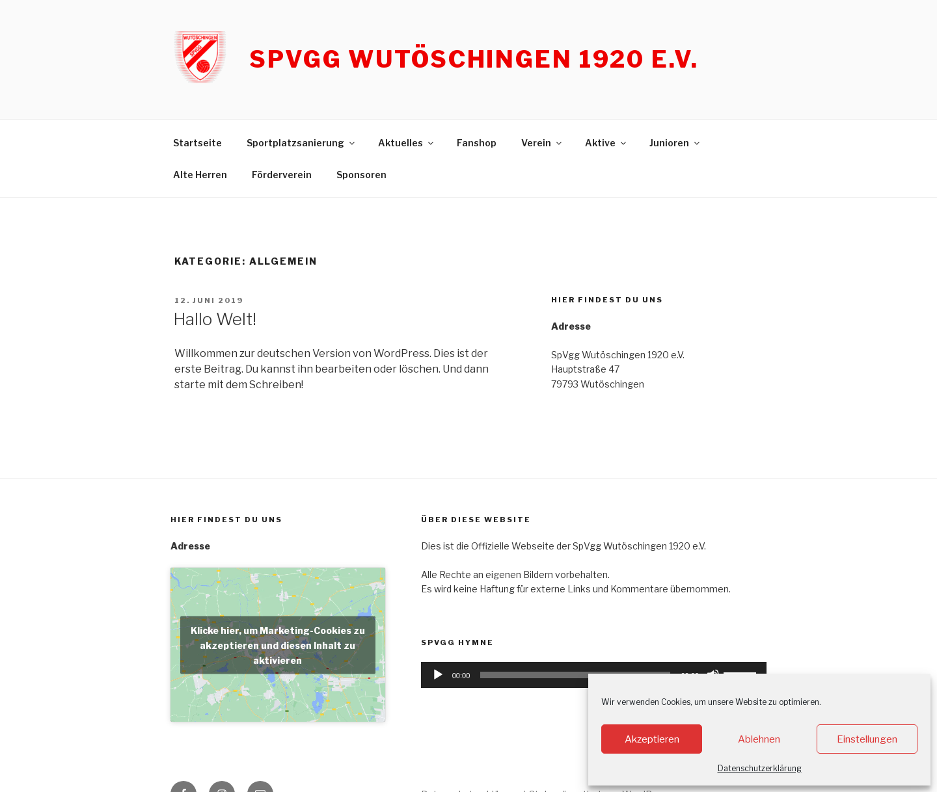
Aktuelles (406, 142)
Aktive (606, 142)
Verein (542, 142)
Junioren (675, 142)
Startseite (197, 142)
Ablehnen (759, 739)
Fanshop (476, 142)
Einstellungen (867, 739)
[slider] (575, 675)
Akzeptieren (652, 739)
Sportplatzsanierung (302, 142)
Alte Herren (200, 174)
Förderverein (282, 174)
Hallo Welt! (214, 319)
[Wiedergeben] (437, 674)
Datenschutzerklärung (760, 768)
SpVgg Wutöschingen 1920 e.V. (474, 59)
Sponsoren (361, 174)
